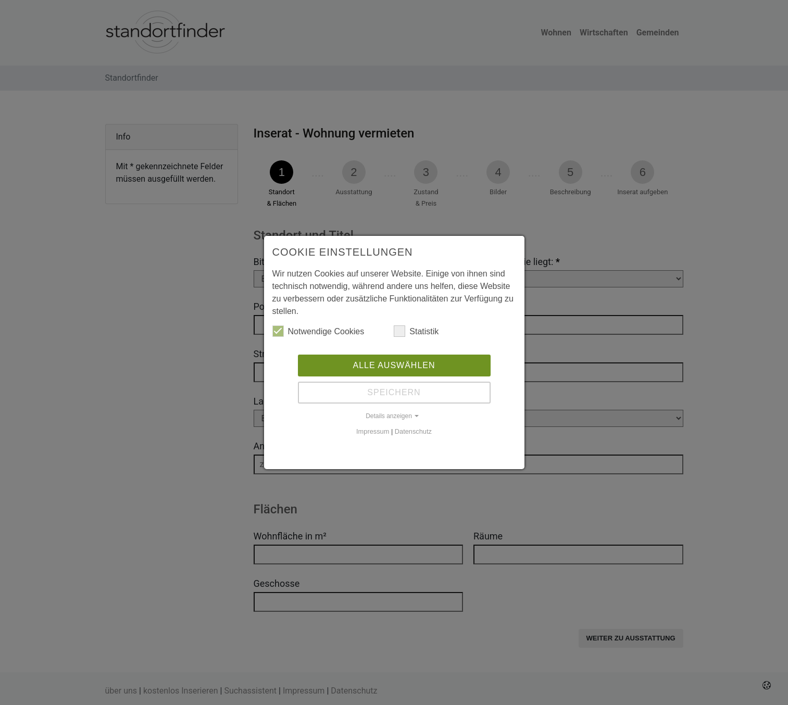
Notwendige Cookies (318, 331)
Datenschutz (413, 431)
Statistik (416, 331)
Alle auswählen (394, 365)
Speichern (393, 392)
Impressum (372, 431)
